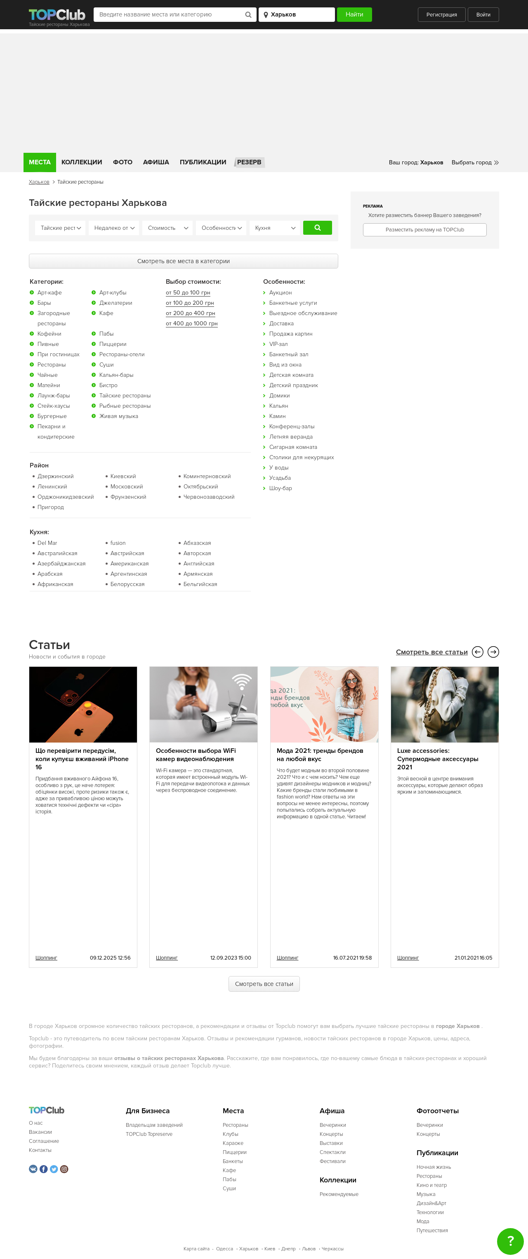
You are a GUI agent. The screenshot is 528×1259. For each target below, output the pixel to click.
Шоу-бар (280, 487)
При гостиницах (59, 353)
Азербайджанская (62, 563)
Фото (122, 162)
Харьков (39, 182)
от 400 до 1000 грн (192, 323)
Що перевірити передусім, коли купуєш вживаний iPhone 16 (82, 758)
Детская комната (291, 374)
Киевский (123, 475)
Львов (309, 1248)
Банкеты (233, 1161)
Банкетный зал (289, 353)
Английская (199, 563)
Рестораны (52, 364)
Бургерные (52, 415)
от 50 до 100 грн (188, 292)
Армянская (198, 573)
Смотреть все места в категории (183, 260)
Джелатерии (115, 302)
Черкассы (333, 1248)
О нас (35, 1122)
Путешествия (432, 1230)
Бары (44, 302)
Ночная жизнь (434, 1166)
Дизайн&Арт (431, 1203)
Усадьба (280, 477)
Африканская (55, 583)
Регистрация (442, 15)
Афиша (156, 162)
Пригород (51, 506)
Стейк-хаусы (54, 405)
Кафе (106, 312)
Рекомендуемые (339, 1194)
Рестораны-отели (122, 353)
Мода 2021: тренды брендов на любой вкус (320, 754)
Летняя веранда (291, 436)
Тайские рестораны (125, 395)
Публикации (203, 162)
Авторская (197, 552)
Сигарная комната (293, 446)
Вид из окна (285, 364)
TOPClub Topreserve (149, 1134)
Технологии (430, 1212)
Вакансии (40, 1131)
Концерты (331, 1134)
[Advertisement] (264, 91)
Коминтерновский (207, 475)
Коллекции (81, 162)
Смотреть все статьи (432, 651)
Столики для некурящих (301, 456)
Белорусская (128, 583)
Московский (127, 486)
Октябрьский (201, 486)
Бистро (108, 384)
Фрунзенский (128, 496)
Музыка (426, 1194)
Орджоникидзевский (66, 496)
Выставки (331, 1143)
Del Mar (47, 542)
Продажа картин (291, 333)
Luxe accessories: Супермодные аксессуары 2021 (437, 758)
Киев (269, 1248)
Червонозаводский (209, 496)
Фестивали (333, 1161)
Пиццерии (113, 343)
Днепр (288, 1248)
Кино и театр (432, 1185)
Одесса (224, 1248)
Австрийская (127, 552)
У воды (279, 467)
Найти (317, 228)
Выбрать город (472, 162)
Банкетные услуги (293, 302)
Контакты (40, 1150)
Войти (483, 15)
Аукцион (280, 292)
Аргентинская (129, 573)
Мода (423, 1221)
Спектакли (333, 1152)
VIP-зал (278, 343)
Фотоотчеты (438, 1110)
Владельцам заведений (154, 1124)
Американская (130, 563)
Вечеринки (333, 1124)
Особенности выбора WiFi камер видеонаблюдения (196, 754)
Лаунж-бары (54, 395)
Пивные (48, 343)
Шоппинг (46, 957)
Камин (277, 415)
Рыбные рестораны (125, 405)
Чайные (48, 374)
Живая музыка (118, 415)
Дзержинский (56, 475)
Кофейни (49, 333)
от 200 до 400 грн (190, 312)
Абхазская (197, 542)
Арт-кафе (50, 292)
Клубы (230, 1134)
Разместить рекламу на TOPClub (425, 230)
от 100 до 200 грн (190, 302)
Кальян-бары (116, 374)
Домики (279, 395)
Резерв (249, 162)
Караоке (233, 1143)
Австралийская (58, 552)
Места (40, 162)
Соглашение (44, 1141)
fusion (118, 542)
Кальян (278, 405)
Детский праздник (293, 384)
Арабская (50, 573)
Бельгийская (200, 583)
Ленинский (52, 486)
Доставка (281, 323)
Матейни (49, 384)
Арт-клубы (113, 292)
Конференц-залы (292, 426)
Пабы (106, 333)
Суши (106, 364)
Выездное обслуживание (303, 312)
